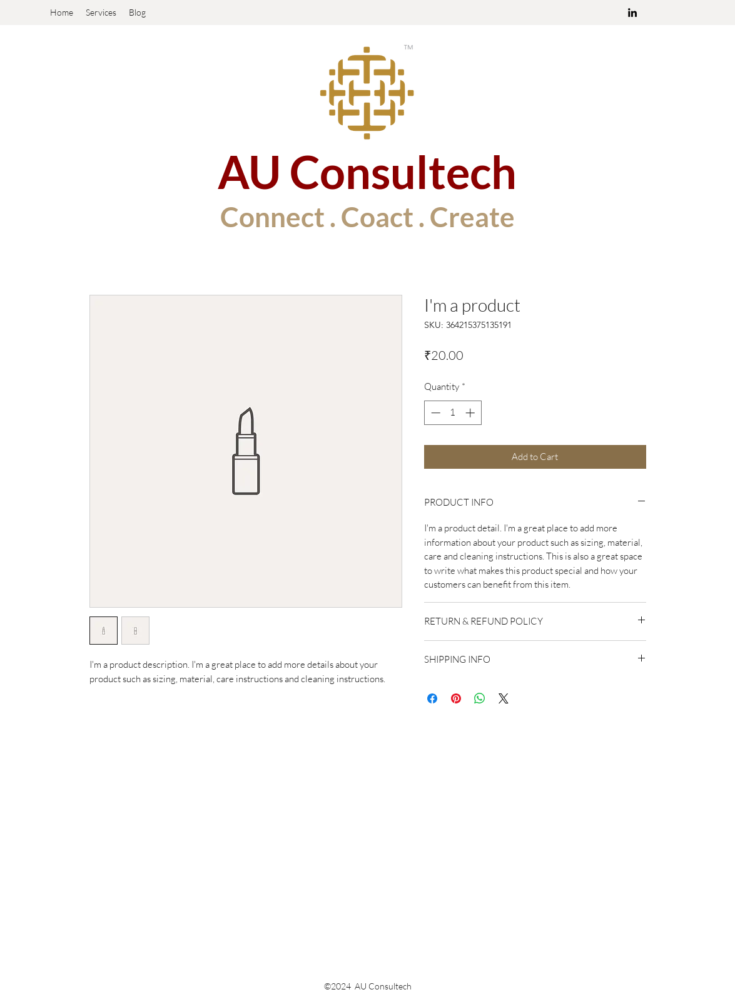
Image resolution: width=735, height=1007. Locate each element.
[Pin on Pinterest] (456, 698)
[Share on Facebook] (432, 698)
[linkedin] (632, 12)
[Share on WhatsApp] (479, 698)
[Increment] (471, 412)
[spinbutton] (452, 412)
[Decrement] (434, 412)
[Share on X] (503, 698)
